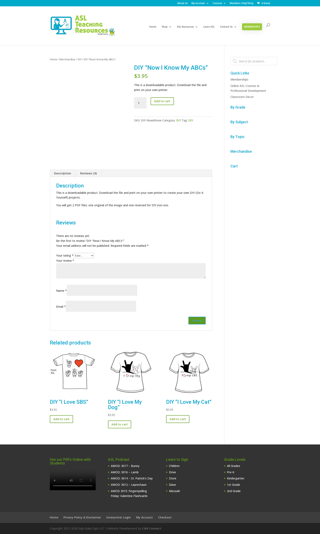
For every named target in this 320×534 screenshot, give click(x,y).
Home (152, 26)
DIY (80, 59)
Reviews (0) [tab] (88, 173)
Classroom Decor (242, 97)
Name (61, 291)
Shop (165, 26)
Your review (65, 261)
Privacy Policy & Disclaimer (82, 517)
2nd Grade (234, 491)
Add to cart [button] (61, 419)
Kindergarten (235, 478)
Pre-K (230, 472)
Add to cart (162, 101)
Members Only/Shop (241, 3)
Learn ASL (209, 26)
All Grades (233, 466)
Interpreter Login (118, 517)
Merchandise (67, 59)
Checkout (165, 517)
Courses (217, 3)
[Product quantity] (140, 103)
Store (172, 478)
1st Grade (233, 485)
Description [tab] (62, 173)
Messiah (174, 491)
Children (174, 466)
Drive (172, 472)
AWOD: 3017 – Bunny (125, 466)
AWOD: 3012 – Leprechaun (129, 485)
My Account (198, 3)
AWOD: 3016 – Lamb (125, 472)
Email (61, 307)
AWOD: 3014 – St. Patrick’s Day (132, 478)
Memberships (252, 26)
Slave (172, 485)
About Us (182, 3)
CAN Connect (151, 528)
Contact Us (226, 26)
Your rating (64, 255)
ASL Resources (185, 26)
